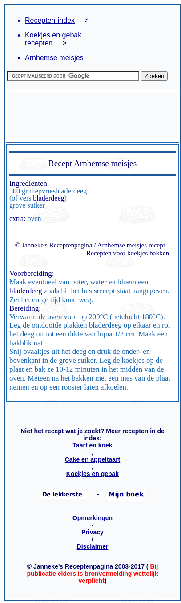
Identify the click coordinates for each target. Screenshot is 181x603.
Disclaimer (93, 546)
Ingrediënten (28, 183)
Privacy (92, 532)
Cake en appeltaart (93, 459)
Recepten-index (50, 20)
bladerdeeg (48, 198)
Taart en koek (92, 445)
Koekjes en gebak (92, 473)
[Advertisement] (92, 116)
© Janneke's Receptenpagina (54, 245)
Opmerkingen (92, 517)
